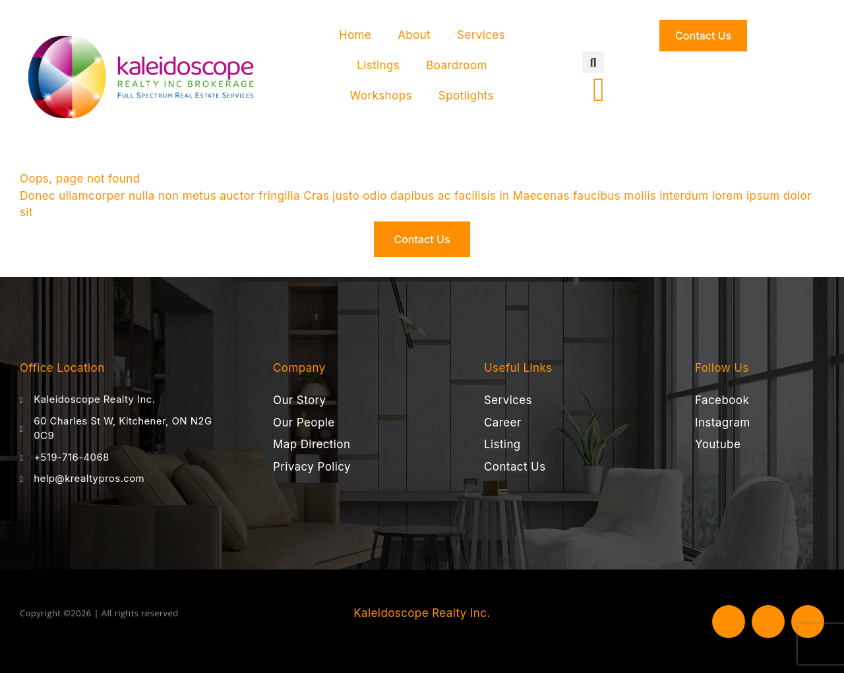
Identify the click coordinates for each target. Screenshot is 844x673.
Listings (378, 65)
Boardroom (456, 65)
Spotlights (466, 95)
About (414, 35)
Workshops (381, 95)
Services (481, 35)
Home (355, 35)
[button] (593, 62)
